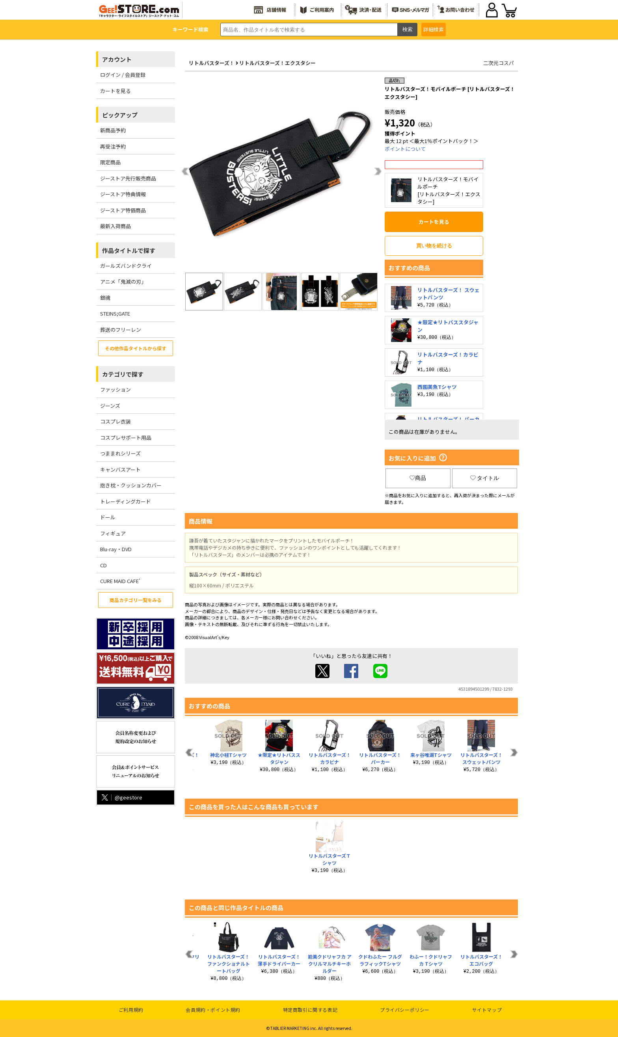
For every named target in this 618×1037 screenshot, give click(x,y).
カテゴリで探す (122, 374)
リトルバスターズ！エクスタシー (277, 63)
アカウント (117, 59)
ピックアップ (120, 115)
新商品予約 (113, 130)
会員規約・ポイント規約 (213, 1009)
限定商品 (110, 162)
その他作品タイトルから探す (135, 348)
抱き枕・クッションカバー (131, 485)
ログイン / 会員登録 (122, 74)
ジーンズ (110, 405)
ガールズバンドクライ (126, 265)
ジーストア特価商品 (123, 210)
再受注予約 (113, 146)
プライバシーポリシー (405, 1009)
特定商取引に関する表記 (310, 1009)
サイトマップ (487, 1009)
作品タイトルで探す (128, 250)
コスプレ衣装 (115, 421)
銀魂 (105, 297)
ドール (107, 517)
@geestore (121, 797)
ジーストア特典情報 (123, 194)
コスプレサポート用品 (125, 437)
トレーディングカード (125, 501)
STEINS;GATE (115, 313)
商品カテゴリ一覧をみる (136, 600)
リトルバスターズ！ (212, 63)
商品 (418, 478)
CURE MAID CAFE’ (120, 581)
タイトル (484, 478)
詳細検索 (433, 29)
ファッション (115, 389)
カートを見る (115, 91)
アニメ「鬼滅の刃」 (123, 281)
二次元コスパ (498, 63)
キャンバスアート (120, 469)
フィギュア (113, 533)
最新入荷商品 (115, 226)
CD (103, 565)
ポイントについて (405, 148)
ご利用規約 (131, 1009)
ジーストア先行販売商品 (128, 178)
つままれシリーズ (120, 453)
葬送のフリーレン (120, 329)
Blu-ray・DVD (116, 549)
